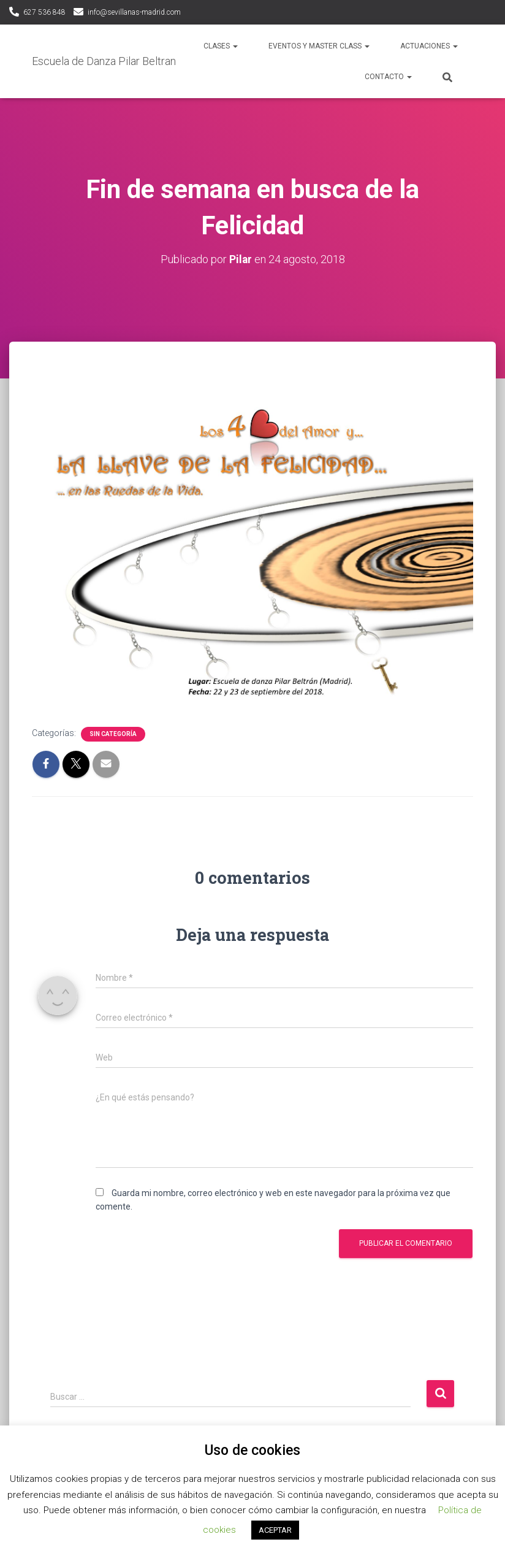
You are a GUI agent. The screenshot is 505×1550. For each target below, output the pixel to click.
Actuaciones (429, 46)
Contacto (388, 76)
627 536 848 (44, 12)
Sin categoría (113, 733)
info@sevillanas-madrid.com (134, 12)
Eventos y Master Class (319, 46)
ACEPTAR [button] (275, 1530)
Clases (220, 46)
